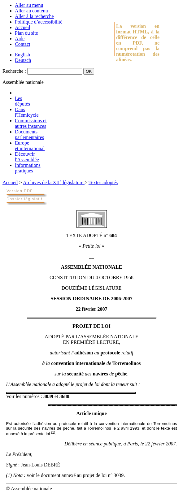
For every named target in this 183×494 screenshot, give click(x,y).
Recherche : (14, 71)
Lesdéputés (22, 101)
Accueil (22, 27)
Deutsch (23, 60)
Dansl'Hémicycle (27, 112)
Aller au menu (29, 5)
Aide (19, 38)
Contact (22, 44)
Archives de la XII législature (54, 182)
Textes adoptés (103, 182)
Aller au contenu (31, 10)
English (22, 54)
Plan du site (26, 33)
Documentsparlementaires (29, 134)
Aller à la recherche (34, 16)
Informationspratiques (28, 167)
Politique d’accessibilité (38, 21)
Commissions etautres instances (31, 123)
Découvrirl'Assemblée (27, 156)
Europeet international (30, 145)
